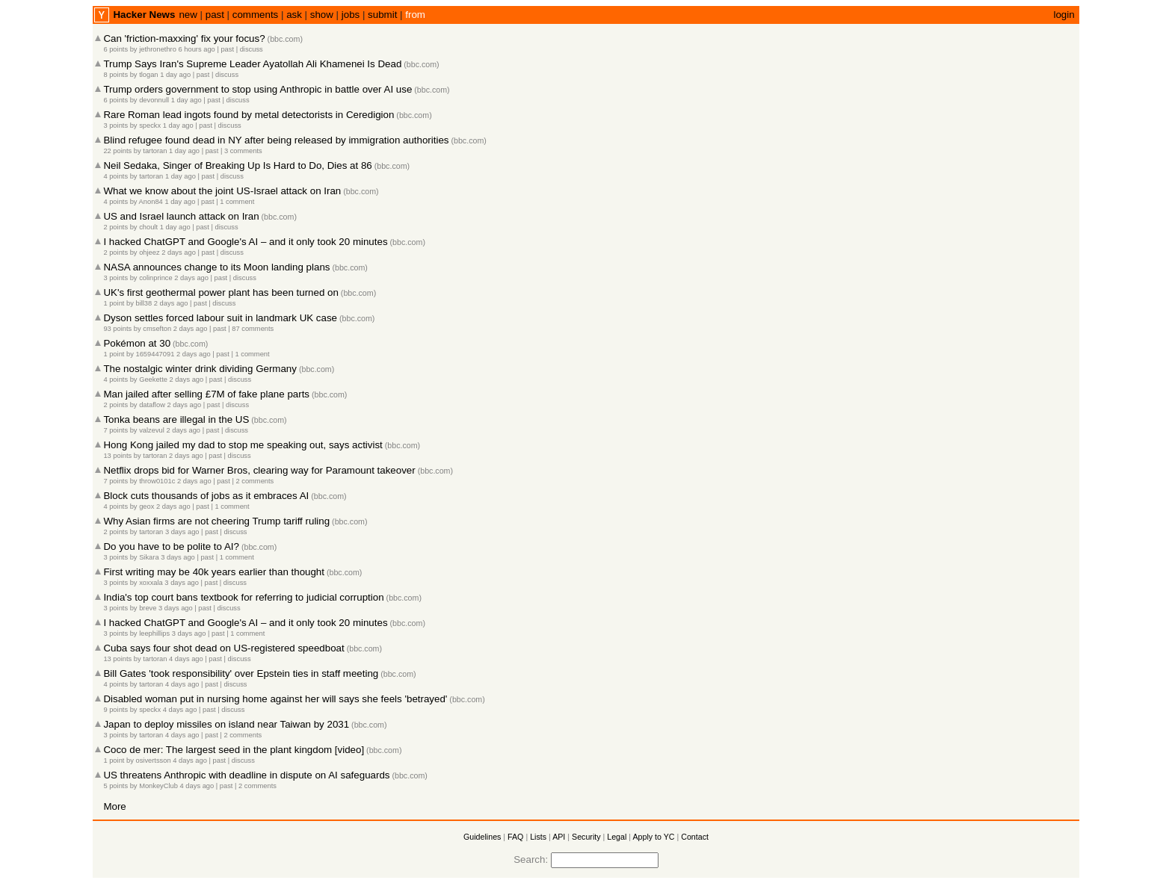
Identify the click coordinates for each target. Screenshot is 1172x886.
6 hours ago (197, 49)
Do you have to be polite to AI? (171, 546)
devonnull (154, 100)
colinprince (156, 278)
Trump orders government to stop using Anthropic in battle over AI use (257, 89)
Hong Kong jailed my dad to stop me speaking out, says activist (242, 444)
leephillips (154, 633)
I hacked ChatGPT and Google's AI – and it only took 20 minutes (245, 241)
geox (146, 506)
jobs (351, 14)
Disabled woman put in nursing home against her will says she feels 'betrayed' (275, 698)
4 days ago (186, 659)
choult (148, 227)
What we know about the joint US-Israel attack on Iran (222, 190)
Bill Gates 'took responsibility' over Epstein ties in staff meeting (240, 673)
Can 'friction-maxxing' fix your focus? (184, 38)
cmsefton (157, 328)
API (558, 836)
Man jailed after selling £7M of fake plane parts (206, 394)
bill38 (143, 303)
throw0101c (157, 481)
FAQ (515, 836)
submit (382, 14)
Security (586, 836)
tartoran (155, 151)
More (114, 806)
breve (147, 608)
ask (294, 14)
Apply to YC (653, 836)
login (1063, 14)
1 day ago (175, 74)
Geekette (153, 379)
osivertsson (152, 760)
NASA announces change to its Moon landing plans (216, 267)
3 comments (243, 151)
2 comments (254, 481)
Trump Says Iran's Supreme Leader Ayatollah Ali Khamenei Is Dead (252, 63)
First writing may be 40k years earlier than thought (213, 571)
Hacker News (144, 14)
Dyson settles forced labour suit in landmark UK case (220, 317)
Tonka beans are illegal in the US (176, 419)
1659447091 (154, 354)
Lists (538, 836)
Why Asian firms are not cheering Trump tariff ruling (216, 521)
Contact (695, 836)
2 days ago (178, 252)
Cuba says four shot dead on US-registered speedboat (223, 648)
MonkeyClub (158, 786)
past (215, 14)
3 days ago (182, 532)
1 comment (237, 201)
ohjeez (149, 252)
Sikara (148, 557)
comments (255, 14)
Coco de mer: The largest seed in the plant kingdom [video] (233, 749)
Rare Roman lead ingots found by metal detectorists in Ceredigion (248, 114)
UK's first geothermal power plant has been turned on (220, 292)
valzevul (151, 430)
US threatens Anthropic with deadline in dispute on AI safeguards (246, 775)
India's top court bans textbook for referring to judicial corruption (243, 597)
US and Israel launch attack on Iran (181, 216)
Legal (616, 836)
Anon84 (151, 201)
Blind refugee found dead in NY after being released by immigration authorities (275, 140)
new (188, 14)
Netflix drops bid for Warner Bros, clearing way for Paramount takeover (259, 470)
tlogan (148, 74)
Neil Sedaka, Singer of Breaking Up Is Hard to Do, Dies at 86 (237, 165)
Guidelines (482, 836)
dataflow (152, 405)
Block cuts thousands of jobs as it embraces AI (206, 495)
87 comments (253, 328)
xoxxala (151, 582)
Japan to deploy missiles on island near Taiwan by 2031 (226, 724)
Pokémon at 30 (136, 343)
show (321, 14)
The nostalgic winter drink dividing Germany (200, 368)
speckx (150, 125)
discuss (251, 49)
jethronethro (157, 49)
